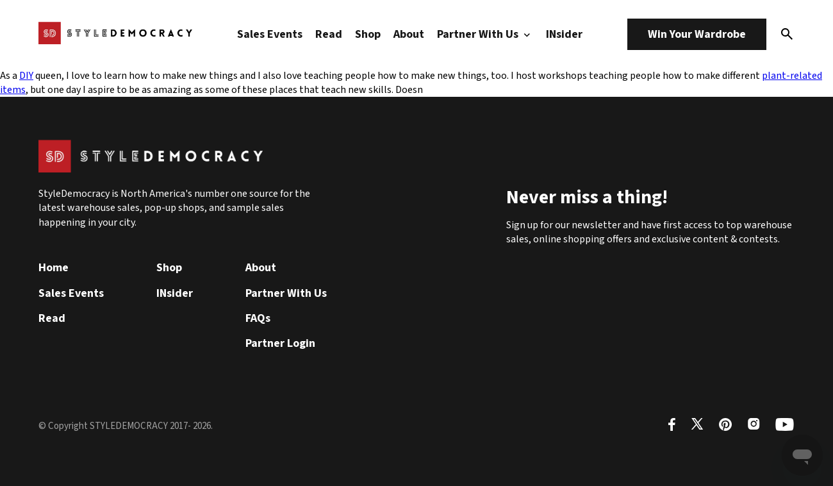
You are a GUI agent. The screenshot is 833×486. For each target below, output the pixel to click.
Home (53, 268)
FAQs (257, 318)
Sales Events (269, 34)
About (408, 34)
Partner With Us (485, 34)
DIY (26, 76)
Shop (368, 34)
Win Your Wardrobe (697, 34)
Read (328, 34)
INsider (564, 34)
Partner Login (280, 343)
